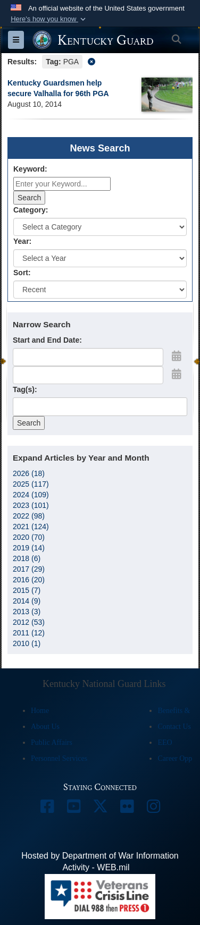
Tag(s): (25, 389)
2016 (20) (29, 579)
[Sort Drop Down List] (100, 290)
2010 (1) (26, 643)
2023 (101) (31, 505)
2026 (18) (29, 473)
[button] (49, 19)
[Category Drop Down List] (100, 227)
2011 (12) (29, 633)
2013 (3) (26, 611)
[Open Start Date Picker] (177, 356)
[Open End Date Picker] (177, 374)
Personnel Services (59, 758)
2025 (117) (31, 484)
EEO (164, 742)
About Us (45, 727)
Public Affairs (51, 742)
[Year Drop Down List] (100, 258)
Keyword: (30, 169)
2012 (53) (29, 622)
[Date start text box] (88, 357)
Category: (30, 210)
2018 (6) (26, 558)
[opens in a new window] (47, 808)
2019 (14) (29, 548)
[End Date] (88, 375)
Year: (22, 241)
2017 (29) (29, 569)
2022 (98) (29, 516)
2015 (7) (26, 590)
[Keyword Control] (62, 184)
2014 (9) (26, 601)
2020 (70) (29, 537)
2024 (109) (31, 494)
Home (40, 711)
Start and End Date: (47, 340)
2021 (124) (31, 526)
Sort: (22, 272)
